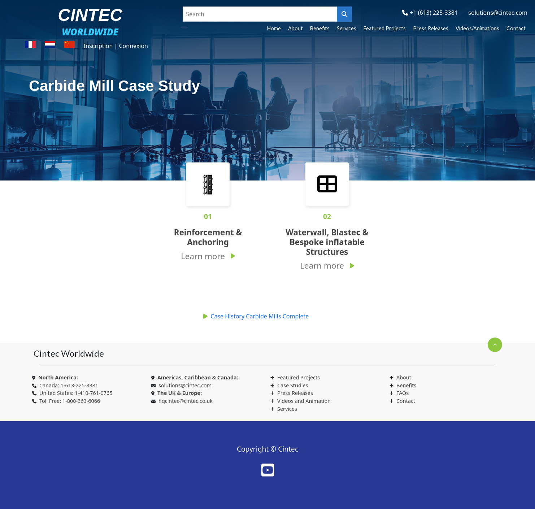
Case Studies (292, 385)
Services (346, 28)
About (295, 28)
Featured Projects (385, 28)
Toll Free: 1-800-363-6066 (69, 400)
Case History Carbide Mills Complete (259, 316)
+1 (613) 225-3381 (434, 13)
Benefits (320, 28)
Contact (516, 28)
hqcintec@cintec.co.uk (185, 400)
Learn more (203, 256)
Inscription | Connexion (116, 46)
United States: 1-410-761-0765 (75, 393)
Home (274, 28)
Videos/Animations (477, 28)
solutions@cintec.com (497, 13)
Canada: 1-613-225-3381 (68, 385)
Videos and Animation (304, 400)
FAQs (402, 393)
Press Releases (430, 28)
